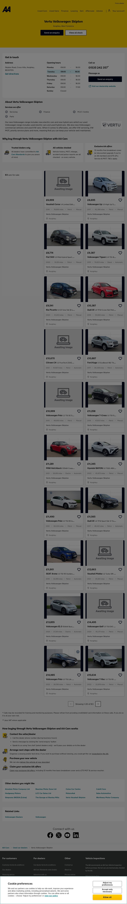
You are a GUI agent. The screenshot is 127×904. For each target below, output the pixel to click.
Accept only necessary (107, 890)
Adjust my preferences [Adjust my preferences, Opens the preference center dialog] (107, 884)
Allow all (107, 897)
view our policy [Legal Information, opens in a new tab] (51, 896)
